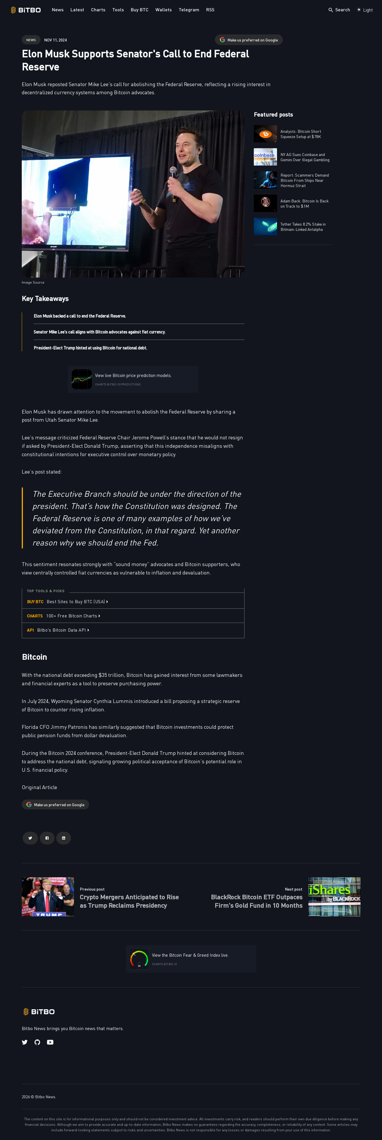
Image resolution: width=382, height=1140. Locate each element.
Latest (77, 9)
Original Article (39, 787)
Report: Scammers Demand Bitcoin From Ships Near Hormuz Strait (304, 180)
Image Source (33, 282)
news (31, 39)
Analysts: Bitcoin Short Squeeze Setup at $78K (300, 133)
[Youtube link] (50, 1042)
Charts (98, 9)
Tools (118, 9)
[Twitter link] (25, 1042)
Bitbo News (45, 1096)
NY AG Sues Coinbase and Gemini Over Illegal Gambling (305, 156)
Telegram (189, 9)
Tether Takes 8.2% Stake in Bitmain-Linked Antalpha (303, 226)
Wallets (163, 9)
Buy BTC (140, 9)
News (58, 9)
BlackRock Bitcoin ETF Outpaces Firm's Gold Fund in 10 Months (257, 900)
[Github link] (37, 1042)
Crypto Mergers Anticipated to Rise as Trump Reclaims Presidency (129, 900)
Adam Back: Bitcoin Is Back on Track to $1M (304, 203)
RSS (210, 9)
